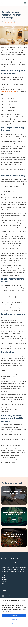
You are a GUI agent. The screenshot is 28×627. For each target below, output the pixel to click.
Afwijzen (14, 623)
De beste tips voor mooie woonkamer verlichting (11, 15)
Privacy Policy (5, 588)
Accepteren (14, 615)
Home (3, 577)
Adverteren (5, 579)
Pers (3, 583)
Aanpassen (14, 619)
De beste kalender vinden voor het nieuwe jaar (14, 492)
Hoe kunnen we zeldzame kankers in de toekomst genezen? (14, 513)
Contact (4, 586)
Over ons (4, 581)
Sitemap (4, 590)
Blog (3, 9)
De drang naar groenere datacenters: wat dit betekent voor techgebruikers (14, 534)
